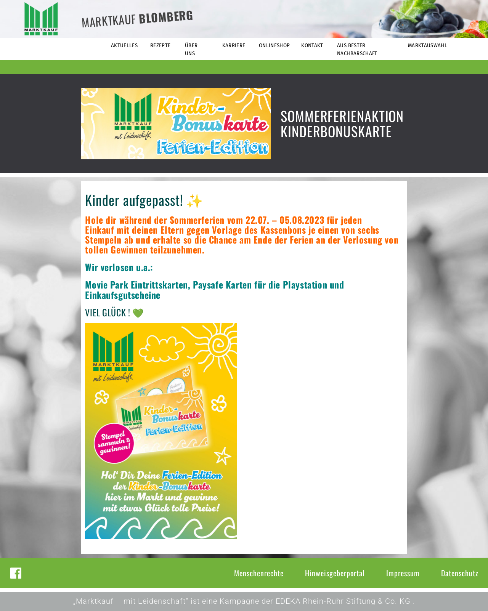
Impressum (403, 573)
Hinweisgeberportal (335, 573)
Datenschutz (459, 573)
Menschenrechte (259, 573)
